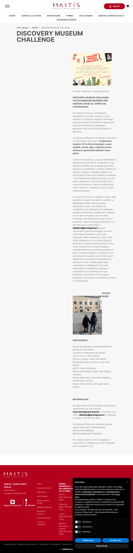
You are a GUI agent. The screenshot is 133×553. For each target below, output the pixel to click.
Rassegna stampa (66, 20)
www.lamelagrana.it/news (86, 411)
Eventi (35, 28)
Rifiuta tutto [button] (88, 540)
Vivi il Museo (86, 15)
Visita (12, 15)
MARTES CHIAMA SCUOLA (111, 15)
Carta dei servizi (44, 518)
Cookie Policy (66, 544)
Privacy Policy (55, 544)
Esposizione (53, 15)
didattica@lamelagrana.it (85, 228)
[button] (127, 482)
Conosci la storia (31, 15)
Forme (69, 15)
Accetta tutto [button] (115, 540)
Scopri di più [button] (101, 546)
